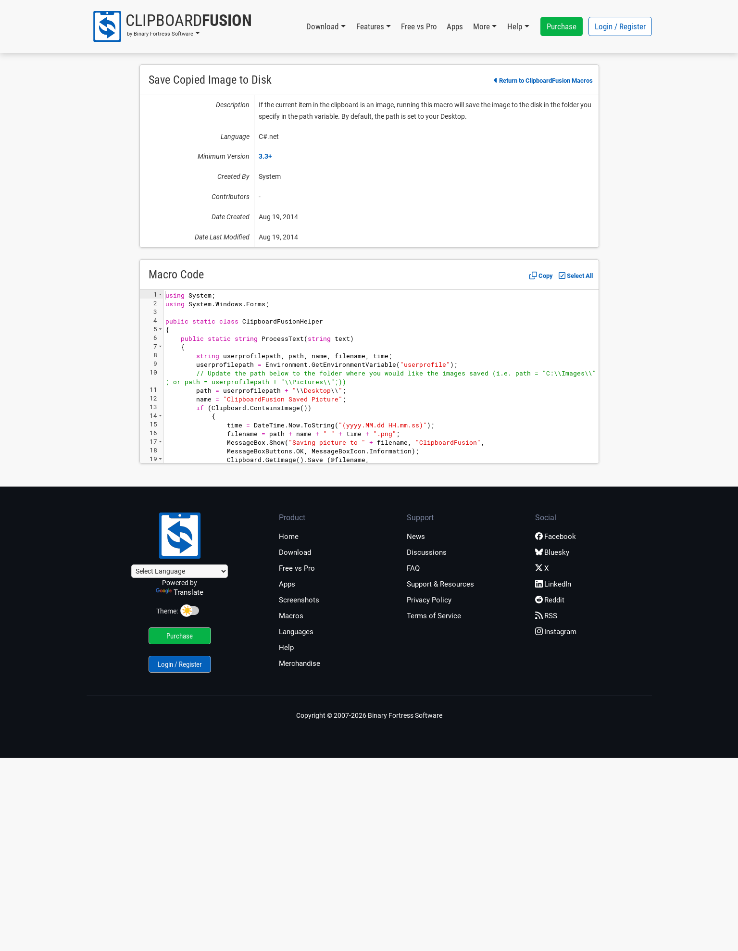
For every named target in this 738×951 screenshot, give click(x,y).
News (416, 536)
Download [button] (322, 26)
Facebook (555, 536)
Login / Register (620, 26)
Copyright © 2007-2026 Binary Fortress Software (369, 715)
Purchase (561, 26)
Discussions (427, 552)
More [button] (481, 26)
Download (295, 552)
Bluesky (552, 552)
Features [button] (370, 26)
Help (286, 647)
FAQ (413, 568)
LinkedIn (553, 584)
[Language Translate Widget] (179, 571)
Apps (455, 26)
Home (289, 536)
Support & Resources (440, 584)
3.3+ (265, 156)
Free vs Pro (419, 26)
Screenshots (299, 600)
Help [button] (514, 26)
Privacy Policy (429, 600)
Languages (296, 631)
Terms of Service (434, 616)
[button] (172, 26)
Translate (179, 592)
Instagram (555, 631)
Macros (291, 616)
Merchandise (299, 663)
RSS (546, 616)
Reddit (549, 600)
